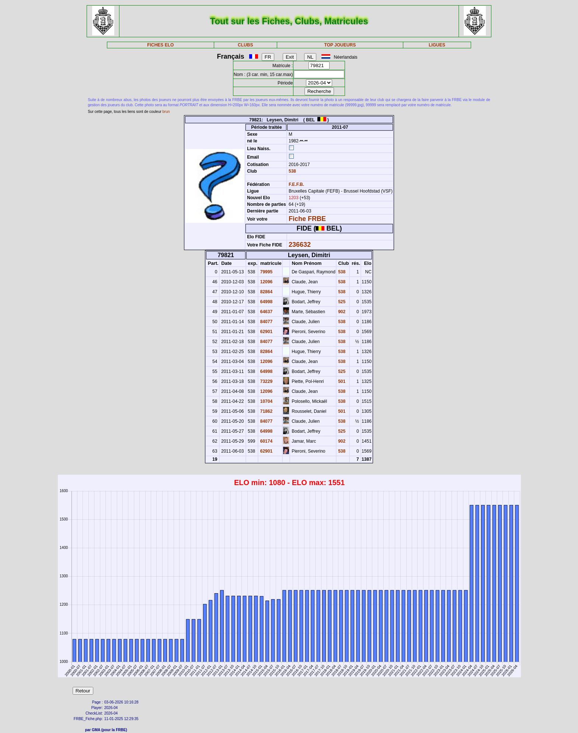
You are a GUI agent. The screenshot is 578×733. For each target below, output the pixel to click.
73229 (265, 381)
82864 (265, 291)
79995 (265, 271)
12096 (265, 281)
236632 (300, 244)
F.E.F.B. (296, 184)
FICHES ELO (160, 45)
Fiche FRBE (307, 218)
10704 (265, 401)
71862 (265, 411)
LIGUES (437, 45)
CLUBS (245, 45)
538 (292, 171)
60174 (265, 441)
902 (341, 311)
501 (341, 381)
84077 (265, 321)
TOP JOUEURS (340, 45)
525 (341, 301)
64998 (265, 301)
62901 (265, 331)
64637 (265, 311)
